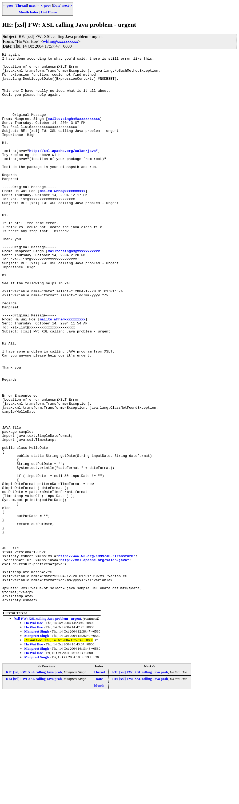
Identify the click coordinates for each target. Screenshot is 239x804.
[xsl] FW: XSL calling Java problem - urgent (47, 729)
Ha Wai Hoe (33, 734)
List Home (49, 12)
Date (56, 5)
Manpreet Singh (36, 742)
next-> (33, 5)
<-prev (8, 5)
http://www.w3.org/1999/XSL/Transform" (97, 656)
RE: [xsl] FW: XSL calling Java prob (34, 783)
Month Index (28, 12)
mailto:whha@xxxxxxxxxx (62, 218)
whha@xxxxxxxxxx (60, 41)
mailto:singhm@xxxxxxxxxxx (74, 132)
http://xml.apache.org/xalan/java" (63, 170)
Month (99, 796)
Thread (21, 5)
